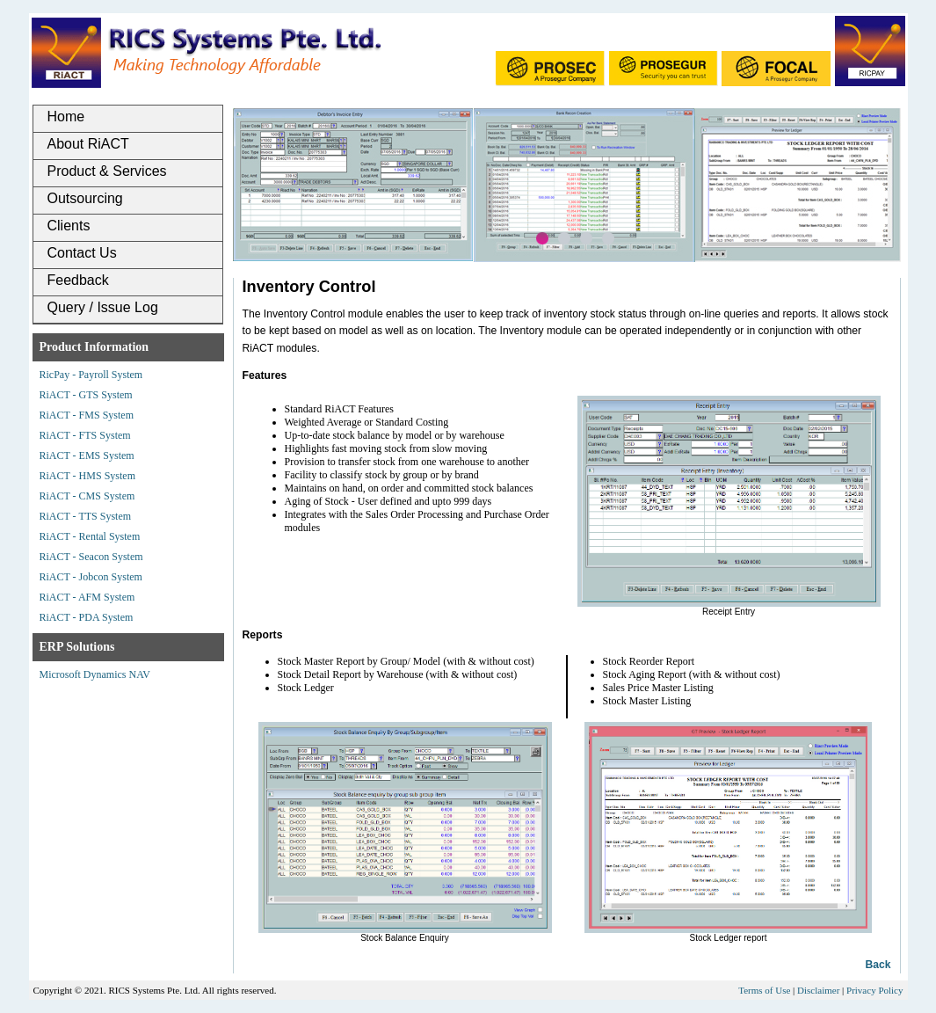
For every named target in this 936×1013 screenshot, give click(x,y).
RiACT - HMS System (87, 476)
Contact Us (82, 252)
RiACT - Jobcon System (91, 577)
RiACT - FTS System (85, 435)
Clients (69, 225)
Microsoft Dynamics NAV (95, 674)
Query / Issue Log (102, 307)
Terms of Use (764, 990)
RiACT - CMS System (87, 496)
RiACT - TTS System (86, 516)
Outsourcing (85, 198)
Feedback (78, 280)
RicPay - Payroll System (91, 374)
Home (66, 116)
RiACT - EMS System (87, 455)
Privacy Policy (874, 990)
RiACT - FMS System (87, 415)
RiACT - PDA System (87, 617)
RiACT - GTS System (86, 395)
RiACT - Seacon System (91, 556)
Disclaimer (818, 990)
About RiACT (88, 143)
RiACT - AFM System (87, 597)
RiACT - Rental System (90, 536)
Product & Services (107, 171)
